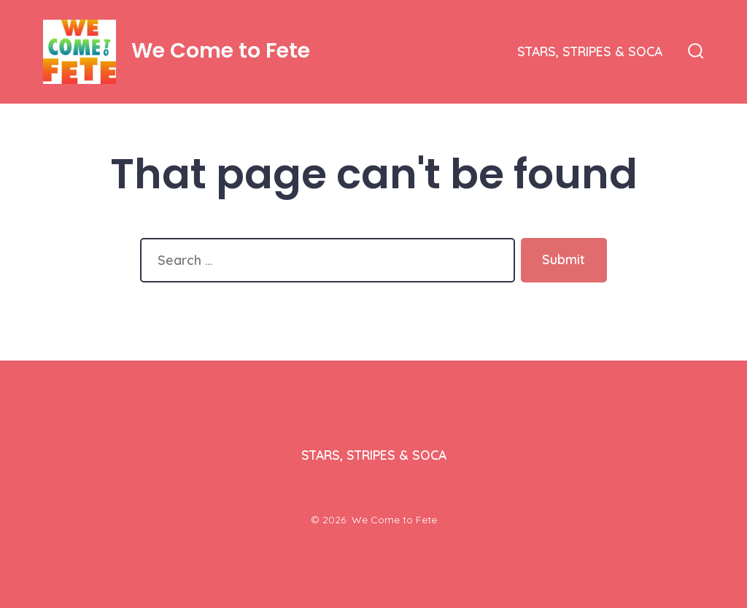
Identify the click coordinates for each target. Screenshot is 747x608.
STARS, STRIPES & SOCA (589, 51)
